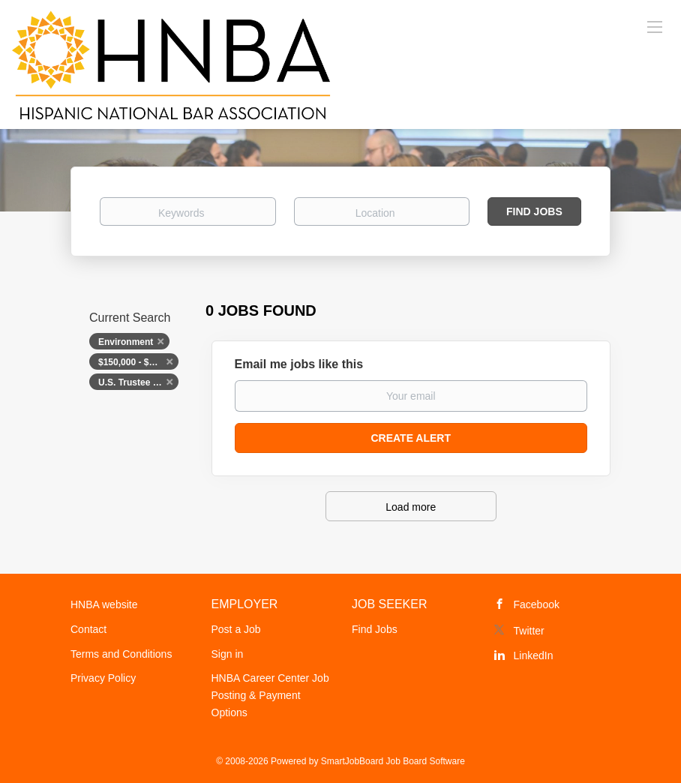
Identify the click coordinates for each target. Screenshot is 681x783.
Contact (88, 629)
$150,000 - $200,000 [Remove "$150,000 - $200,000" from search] (138, 362)
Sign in (228, 654)
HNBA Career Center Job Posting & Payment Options (270, 695)
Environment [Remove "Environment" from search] (125, 342)
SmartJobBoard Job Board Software (393, 761)
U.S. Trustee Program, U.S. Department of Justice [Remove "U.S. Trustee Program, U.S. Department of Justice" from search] (138, 382)
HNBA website (103, 604)
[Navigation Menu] (654, 26)
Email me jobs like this (299, 364)
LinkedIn (534, 656)
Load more (411, 507)
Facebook (537, 604)
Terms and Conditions (121, 654)
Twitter (529, 631)
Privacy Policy (103, 678)
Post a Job (236, 629)
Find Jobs (534, 212)
